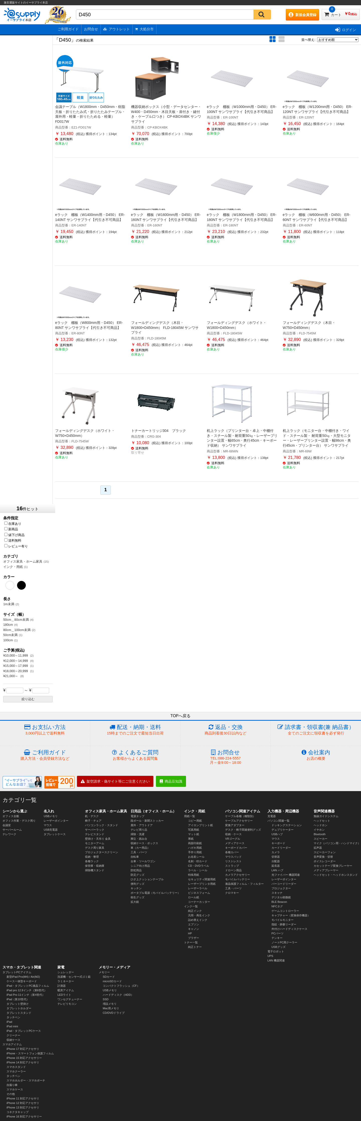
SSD (106, 999)
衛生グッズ (137, 897)
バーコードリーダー (284, 883)
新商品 (11, 529)
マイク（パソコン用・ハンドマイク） (337, 843)
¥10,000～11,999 (16, 655)
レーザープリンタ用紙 (202, 883)
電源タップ (137, 816)
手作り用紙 (195, 852)
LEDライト (64, 994)
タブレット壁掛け (18, 1003)
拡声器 (318, 847)
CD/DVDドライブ (114, 1012)
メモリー (104, 972)
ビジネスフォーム (199, 892)
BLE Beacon (279, 901)
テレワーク (9, 834)
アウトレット (116, 29)
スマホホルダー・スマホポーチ (26, 1080)
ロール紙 (193, 897)
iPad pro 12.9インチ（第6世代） (27, 990)
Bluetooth (319, 834)
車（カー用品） (140, 847)
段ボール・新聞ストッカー (147, 820)
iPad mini (12, 1026)
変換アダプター (234, 825)
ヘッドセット (322, 820)
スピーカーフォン (325, 852)
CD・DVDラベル (198, 865)
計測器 (61, 985)
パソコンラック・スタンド (101, 825)
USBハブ (277, 834)
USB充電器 (51, 829)
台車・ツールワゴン (143, 861)
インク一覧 (191, 906)
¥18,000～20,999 (16, 671)
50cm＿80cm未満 (16, 619)
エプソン (193, 924)
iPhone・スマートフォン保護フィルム (30, 1053)
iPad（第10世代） (18, 999)
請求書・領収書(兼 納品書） (315, 730)
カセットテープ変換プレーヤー (333, 865)
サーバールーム (12, 829)
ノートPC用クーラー (285, 942)
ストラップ (232, 865)
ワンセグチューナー (69, 999)
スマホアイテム (12, 1044)
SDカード (109, 976)
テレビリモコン (67, 1003)
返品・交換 (225, 730)
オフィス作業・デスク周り (19, 820)
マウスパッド (233, 856)
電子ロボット (275, 951)
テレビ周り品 (139, 829)
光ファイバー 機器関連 (286, 874)
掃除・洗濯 (137, 834)
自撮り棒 (12, 1084)
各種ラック (92, 861)
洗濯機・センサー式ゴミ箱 (74, 976)
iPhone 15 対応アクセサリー (24, 1057)
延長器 (276, 865)
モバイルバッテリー (237, 879)
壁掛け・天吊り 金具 (98, 838)
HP (190, 933)
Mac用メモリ (111, 1008)
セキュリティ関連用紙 (202, 879)
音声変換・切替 (323, 856)
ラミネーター (65, 981)
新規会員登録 (302, 14)
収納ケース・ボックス (144, 843)
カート (340, 13)
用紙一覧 (189, 816)
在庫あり (12, 524)
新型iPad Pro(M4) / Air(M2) (23, 976)
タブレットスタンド (19, 1012)
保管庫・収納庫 (94, 865)
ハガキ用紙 (195, 847)
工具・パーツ (139, 852)
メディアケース (234, 843)
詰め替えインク (197, 919)
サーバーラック (94, 829)
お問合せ (91, 29)
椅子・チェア (93, 820)
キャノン (193, 928)
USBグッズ (279, 946)
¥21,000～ (11, 676)
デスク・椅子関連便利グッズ (243, 829)
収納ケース (13, 1039)
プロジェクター (281, 888)
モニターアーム (94, 843)
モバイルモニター (283, 919)
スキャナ (277, 892)
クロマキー (232, 892)
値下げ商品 (14, 535)
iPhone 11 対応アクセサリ (23, 1098)
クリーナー (13, 1035)
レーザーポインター (56, 820)
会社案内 (315, 755)
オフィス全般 (11, 816)
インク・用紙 (13, 567)
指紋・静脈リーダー (284, 924)
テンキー (277, 937)
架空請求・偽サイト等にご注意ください (115, 781)
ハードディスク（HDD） (118, 994)
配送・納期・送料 (135, 730)
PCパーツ (278, 933)
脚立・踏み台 (139, 838)
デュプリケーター (283, 829)
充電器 (271, 816)
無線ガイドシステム (326, 816)
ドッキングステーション (287, 825)
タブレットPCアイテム (17, 972)
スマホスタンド (16, 1066)
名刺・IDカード (197, 861)
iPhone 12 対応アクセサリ (23, 1102)
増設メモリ (110, 1003)
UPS (270, 955)
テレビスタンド (94, 834)
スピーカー (320, 838)
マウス (48, 825)
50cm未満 (10, 635)
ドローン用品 (233, 870)
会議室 (7, 825)
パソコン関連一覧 (278, 820)
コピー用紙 (195, 820)
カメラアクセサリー (237, 874)
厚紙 (191, 838)
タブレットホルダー (19, 1008)
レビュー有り (16, 546)
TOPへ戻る (180, 716)
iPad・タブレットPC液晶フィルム (28, 985)
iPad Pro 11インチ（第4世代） (26, 994)
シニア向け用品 (140, 865)
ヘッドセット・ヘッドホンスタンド (336, 874)
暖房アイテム (65, 990)
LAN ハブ (277, 870)
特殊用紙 (193, 874)
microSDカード (112, 981)
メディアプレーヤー (326, 870)
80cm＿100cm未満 (17, 630)
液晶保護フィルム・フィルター (244, 883)
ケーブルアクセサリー (239, 820)
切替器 (276, 856)
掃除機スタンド (94, 870)
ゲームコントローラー (285, 910)
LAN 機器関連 (276, 960)
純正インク (195, 910)
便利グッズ (137, 883)
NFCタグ (277, 906)
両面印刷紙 (195, 843)
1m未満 (8, 604)
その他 (11, 1093)
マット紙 (193, 834)
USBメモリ (51, 816)
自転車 (135, 856)
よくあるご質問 (135, 755)
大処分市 (144, 29)
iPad (9, 1021)
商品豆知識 (171, 781)
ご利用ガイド (68, 29)
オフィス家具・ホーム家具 (22, 561)
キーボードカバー (236, 847)
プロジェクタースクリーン (101, 852)
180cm (8, 625)
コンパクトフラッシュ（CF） (121, 985)
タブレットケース (55, 834)
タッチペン (13, 1017)
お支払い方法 (45, 730)
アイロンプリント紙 (200, 825)
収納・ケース (233, 834)
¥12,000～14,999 (16, 661)
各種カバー (232, 852)
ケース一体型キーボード (22, 981)
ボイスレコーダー (325, 861)
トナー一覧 (191, 942)
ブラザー (193, 937)
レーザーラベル (197, 888)
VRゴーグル (232, 838)
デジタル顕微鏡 (281, 897)
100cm (8, 640)
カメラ (276, 852)
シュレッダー (65, 972)
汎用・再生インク (199, 915)
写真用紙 (193, 829)
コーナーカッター (199, 901)
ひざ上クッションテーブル (147, 879)
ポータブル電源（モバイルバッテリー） (155, 892)
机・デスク (92, 816)
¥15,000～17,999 (16, 666)
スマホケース (15, 1089)
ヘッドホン (320, 825)
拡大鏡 (135, 901)
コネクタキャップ (18, 1111)
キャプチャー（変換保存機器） (291, 915)
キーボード (278, 843)
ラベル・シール (197, 870)
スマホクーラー (16, 1071)
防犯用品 (136, 870)
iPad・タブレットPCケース (24, 1030)
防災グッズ (137, 874)
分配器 (276, 861)
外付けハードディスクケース (289, 928)
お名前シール (196, 856)
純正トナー (195, 946)
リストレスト (233, 861)
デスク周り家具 (94, 847)
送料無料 (12, 540)
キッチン (136, 888)
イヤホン (319, 829)
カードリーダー (281, 847)
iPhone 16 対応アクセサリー (24, 1116)
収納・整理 (92, 856)
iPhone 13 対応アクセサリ (23, 1107)
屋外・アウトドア (142, 825)
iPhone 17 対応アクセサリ (23, 1048)
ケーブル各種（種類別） (240, 816)
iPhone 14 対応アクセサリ (23, 1062)
